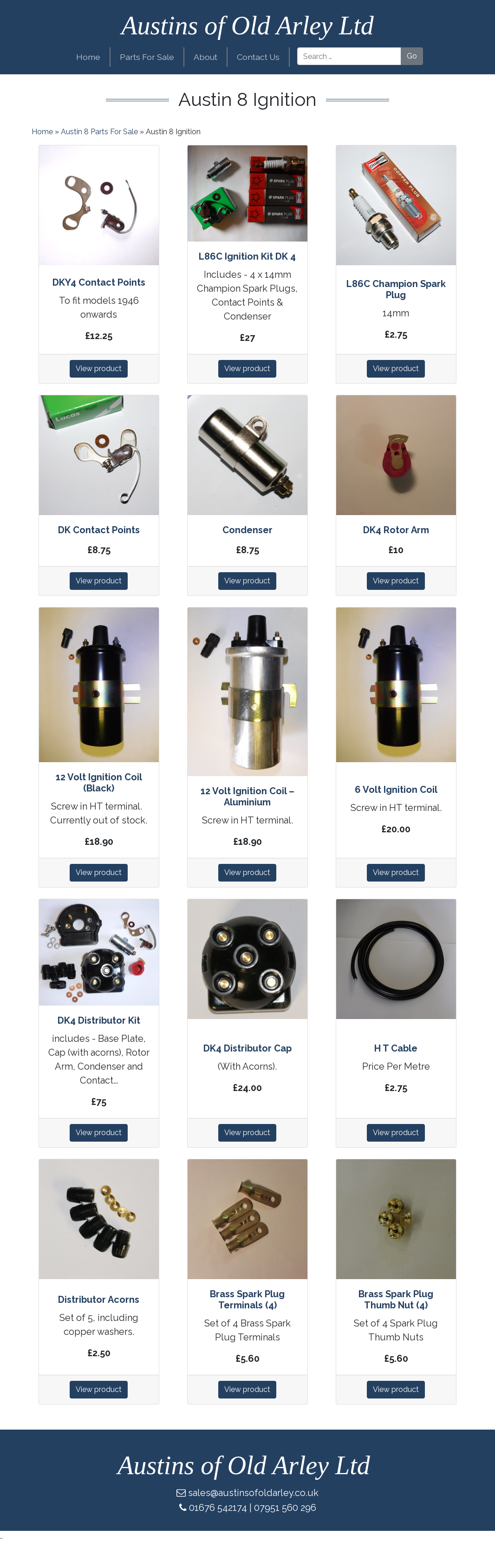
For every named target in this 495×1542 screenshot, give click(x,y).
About (205, 57)
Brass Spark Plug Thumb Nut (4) (395, 1299)
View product (99, 368)
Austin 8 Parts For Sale (99, 131)
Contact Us (258, 57)
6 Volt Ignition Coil (396, 789)
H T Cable (395, 1048)
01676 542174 (218, 1507)
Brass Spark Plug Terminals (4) (247, 1299)
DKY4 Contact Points (98, 282)
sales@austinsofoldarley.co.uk (253, 1492)
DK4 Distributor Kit (99, 1020)
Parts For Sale (147, 57)
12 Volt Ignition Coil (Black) (99, 782)
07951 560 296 (285, 1507)
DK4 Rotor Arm (396, 530)
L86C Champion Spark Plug (396, 289)
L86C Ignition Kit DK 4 (247, 256)
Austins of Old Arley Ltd (247, 25)
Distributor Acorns (98, 1299)
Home (88, 57)
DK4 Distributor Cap (247, 1048)
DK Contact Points (99, 530)
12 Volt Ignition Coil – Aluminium (247, 796)
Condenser (247, 530)
